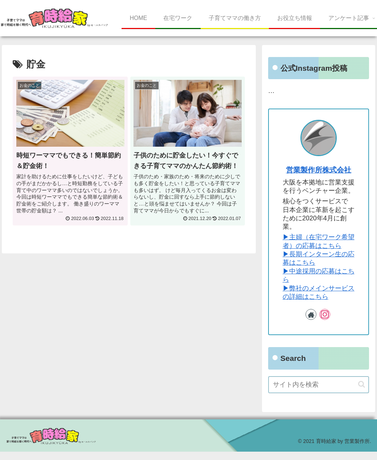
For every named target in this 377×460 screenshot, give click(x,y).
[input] (318, 384)
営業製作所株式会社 (318, 170)
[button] (361, 384)
